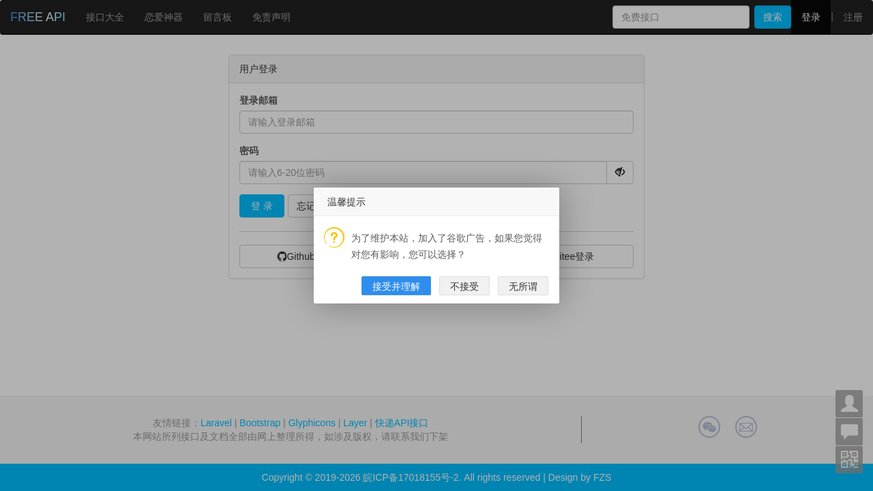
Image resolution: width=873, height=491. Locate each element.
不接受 (464, 317)
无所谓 (523, 317)
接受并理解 (396, 317)
